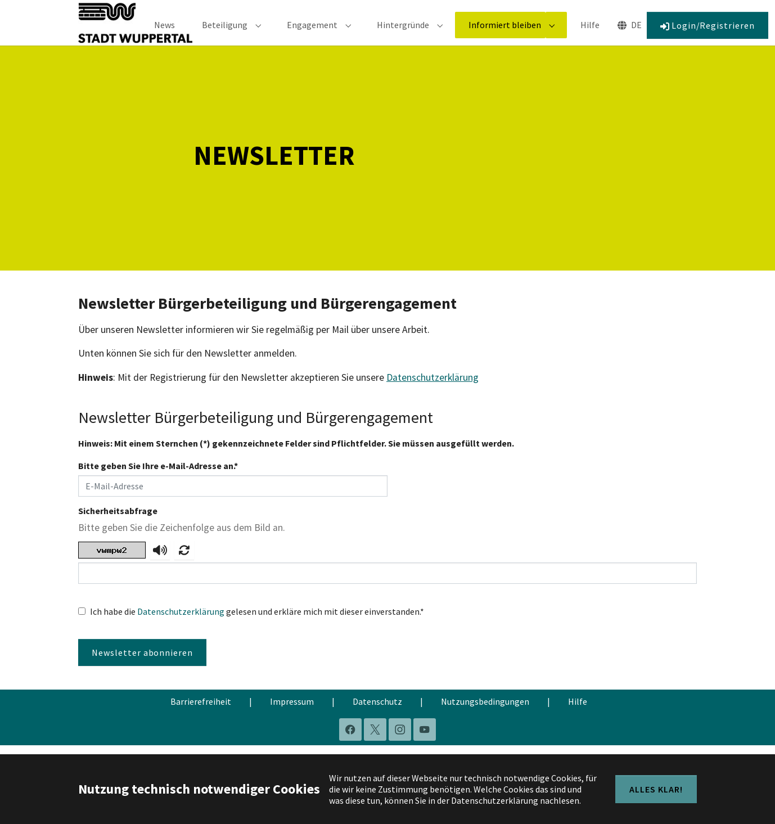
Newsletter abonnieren (142, 668)
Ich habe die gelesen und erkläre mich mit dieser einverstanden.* (257, 627)
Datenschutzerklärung (432, 393)
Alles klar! (656, 789)
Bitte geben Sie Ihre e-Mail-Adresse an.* (158, 481)
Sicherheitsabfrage (117, 526)
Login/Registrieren (707, 33)
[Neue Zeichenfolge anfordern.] (184, 566)
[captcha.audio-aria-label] (160, 566)
